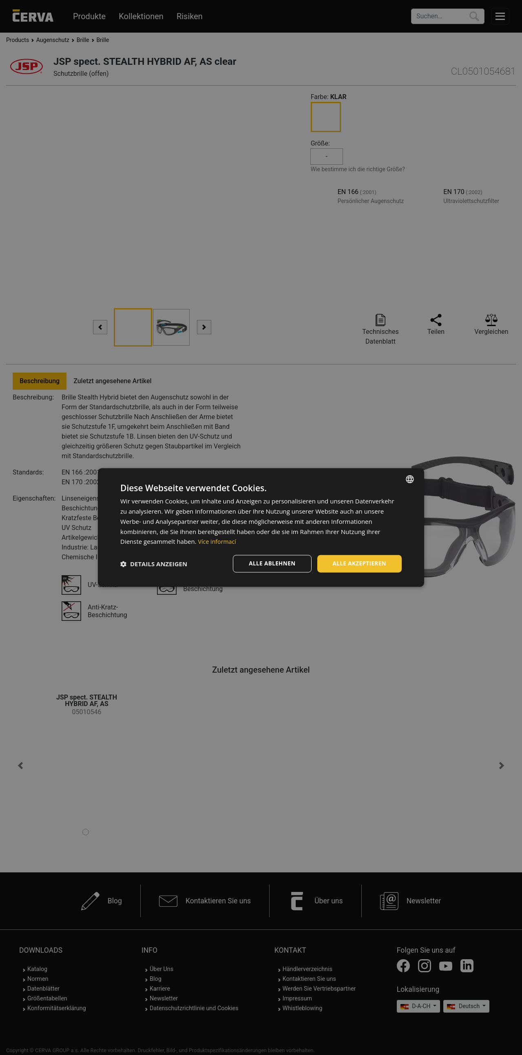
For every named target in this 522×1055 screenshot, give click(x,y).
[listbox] (410, 479)
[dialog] (261, 527)
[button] (153, 563)
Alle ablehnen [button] (270, 563)
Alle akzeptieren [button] (358, 563)
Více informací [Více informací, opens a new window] (218, 541)
